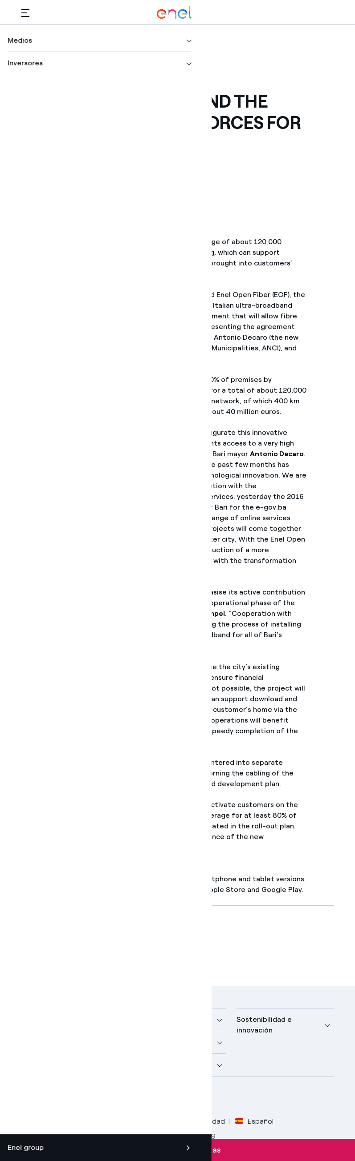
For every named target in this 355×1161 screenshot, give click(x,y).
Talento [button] (142, 1065)
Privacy (98, 1121)
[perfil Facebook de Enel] (31, 1098)
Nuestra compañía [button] (52, 1019)
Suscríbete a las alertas (177, 1150)
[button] (25, 12)
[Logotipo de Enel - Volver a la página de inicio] (174, 12)
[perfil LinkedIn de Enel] (71, 1098)
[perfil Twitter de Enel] (51, 1098)
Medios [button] (141, 1019)
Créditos (35, 1121)
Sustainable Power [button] (160, 1042)
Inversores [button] (39, 1065)
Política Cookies (146, 1121)
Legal (68, 1121)
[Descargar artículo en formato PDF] (102, 944)
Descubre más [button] (45, 1042)
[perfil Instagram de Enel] (112, 1098)
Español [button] (254, 1121)
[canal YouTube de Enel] (92, 1098)
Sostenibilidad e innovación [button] (264, 1024)
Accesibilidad (203, 1121)
